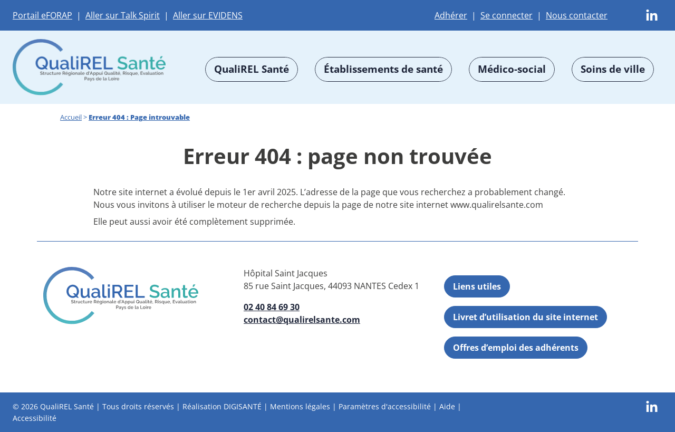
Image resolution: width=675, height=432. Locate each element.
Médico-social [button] (512, 69)
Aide (447, 406)
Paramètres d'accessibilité (385, 406)
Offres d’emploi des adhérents (515, 347)
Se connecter (506, 15)
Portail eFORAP (42, 15)
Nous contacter (577, 15)
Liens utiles (477, 286)
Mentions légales (300, 406)
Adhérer (451, 15)
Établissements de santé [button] (383, 69)
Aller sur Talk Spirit (122, 15)
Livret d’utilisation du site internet (525, 317)
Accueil (71, 117)
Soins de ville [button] (613, 69)
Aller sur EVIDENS (208, 15)
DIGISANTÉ (243, 406)
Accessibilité (34, 417)
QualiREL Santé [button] (251, 69)
